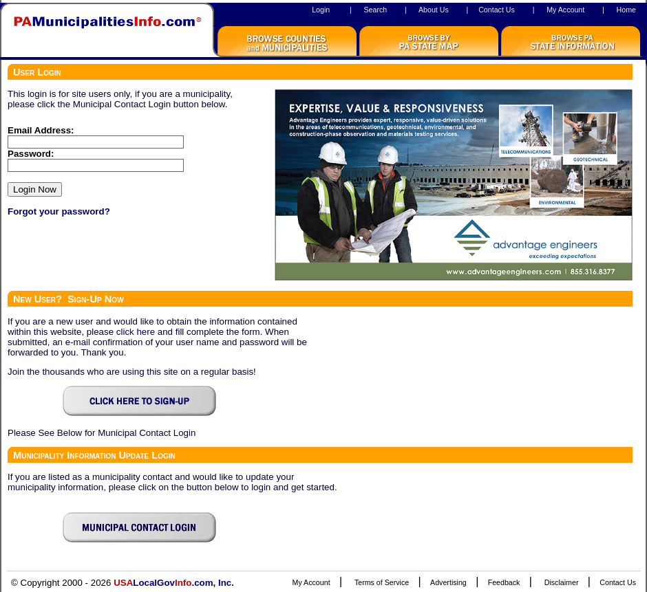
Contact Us (496, 10)
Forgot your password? (59, 211)
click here (135, 332)
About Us (433, 10)
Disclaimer (561, 582)
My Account (565, 10)
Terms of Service (381, 582)
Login (321, 10)
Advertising (448, 582)
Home (626, 10)
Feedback (504, 582)
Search (375, 10)
